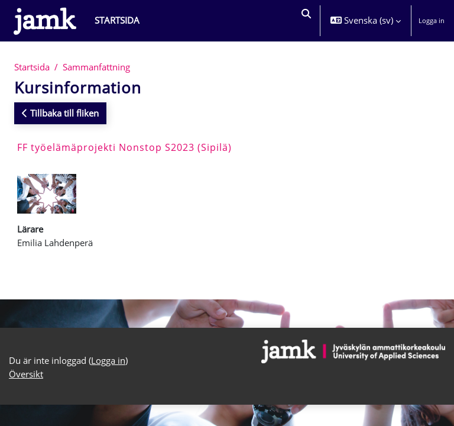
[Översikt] (44, 20)
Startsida (32, 66)
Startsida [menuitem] (117, 20)
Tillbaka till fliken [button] (60, 113)
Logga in (432, 20)
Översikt (26, 373)
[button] (305, 20)
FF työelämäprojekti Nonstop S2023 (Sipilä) (124, 147)
